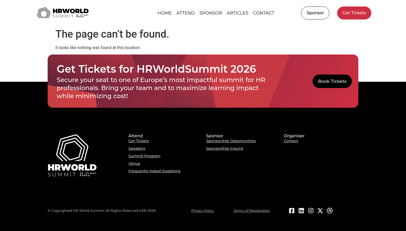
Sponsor (210, 13)
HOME (164, 13)
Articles (237, 13)
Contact (263, 13)
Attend (186, 13)
